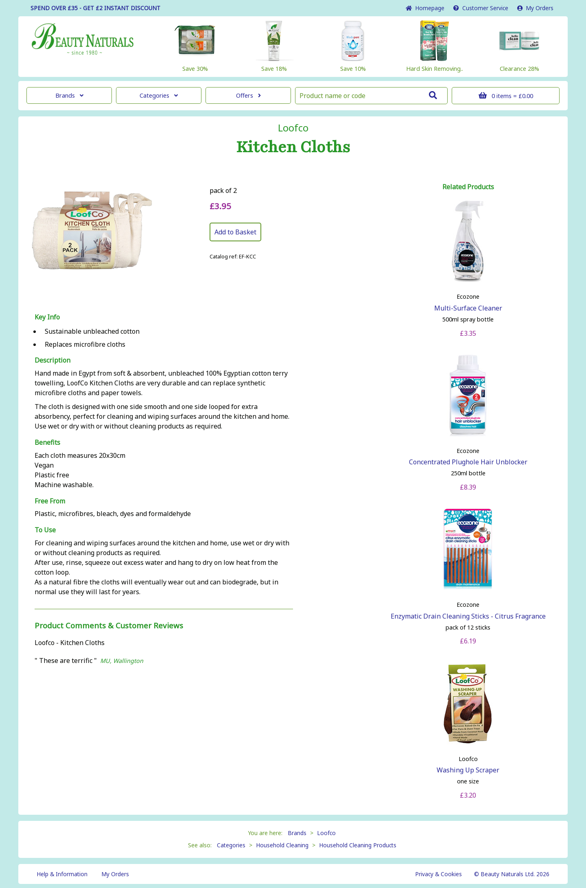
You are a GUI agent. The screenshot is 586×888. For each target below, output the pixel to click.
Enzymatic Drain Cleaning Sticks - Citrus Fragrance (468, 616)
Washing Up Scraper (468, 770)
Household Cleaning (282, 845)
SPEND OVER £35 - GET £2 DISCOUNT (95, 8)
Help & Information (62, 874)
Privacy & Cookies (438, 874)
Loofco (293, 127)
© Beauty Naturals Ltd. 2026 (511, 874)
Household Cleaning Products (357, 845)
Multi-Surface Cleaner (468, 308)
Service (480, 8)
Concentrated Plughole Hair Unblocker (468, 461)
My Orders (535, 8)
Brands (69, 95)
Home (425, 8)
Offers (248, 95)
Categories (159, 95)
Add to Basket (235, 231)
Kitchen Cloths (293, 147)
